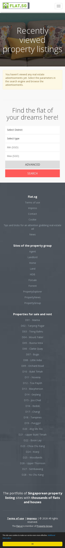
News (32, 234)
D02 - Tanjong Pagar (32, 325)
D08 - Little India (32, 360)
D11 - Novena (32, 377)
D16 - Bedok (32, 406)
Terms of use (32, 202)
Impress (32, 208)
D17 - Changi (32, 411)
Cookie (32, 219)
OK (33, 544)
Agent (32, 251)
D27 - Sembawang (32, 469)
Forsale (32, 280)
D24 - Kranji (32, 451)
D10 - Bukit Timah (32, 371)
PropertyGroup (32, 303)
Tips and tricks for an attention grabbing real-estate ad (32, 227)
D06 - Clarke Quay (32, 348)
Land (32, 268)
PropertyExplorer (32, 291)
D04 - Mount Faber (32, 337)
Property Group (44, 526)
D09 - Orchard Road (32, 365)
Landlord (32, 257)
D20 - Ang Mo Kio (33, 428)
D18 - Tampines (33, 417)
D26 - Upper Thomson (32, 463)
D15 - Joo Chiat (32, 400)
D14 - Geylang (33, 394)
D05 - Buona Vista (32, 343)
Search (32, 173)
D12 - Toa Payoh (32, 383)
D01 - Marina (32, 320)
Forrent (32, 285)
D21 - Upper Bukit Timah (32, 434)
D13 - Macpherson (32, 388)
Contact (32, 213)
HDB (32, 274)
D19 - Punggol (32, 423)
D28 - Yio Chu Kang (33, 474)
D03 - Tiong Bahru (32, 331)
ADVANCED (32, 164)
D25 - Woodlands (32, 457)
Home (32, 263)
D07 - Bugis (32, 354)
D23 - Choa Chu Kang (32, 446)
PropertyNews (32, 297)
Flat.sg (19, 526)
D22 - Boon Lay (32, 440)
